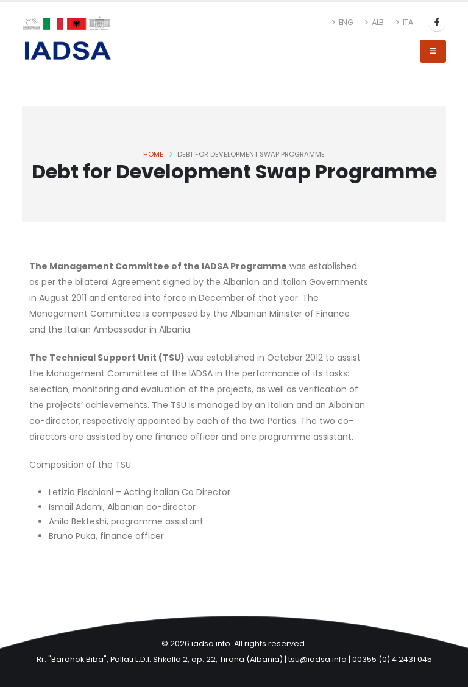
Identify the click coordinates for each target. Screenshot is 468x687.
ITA (404, 22)
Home (153, 154)
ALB (374, 22)
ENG (342, 22)
